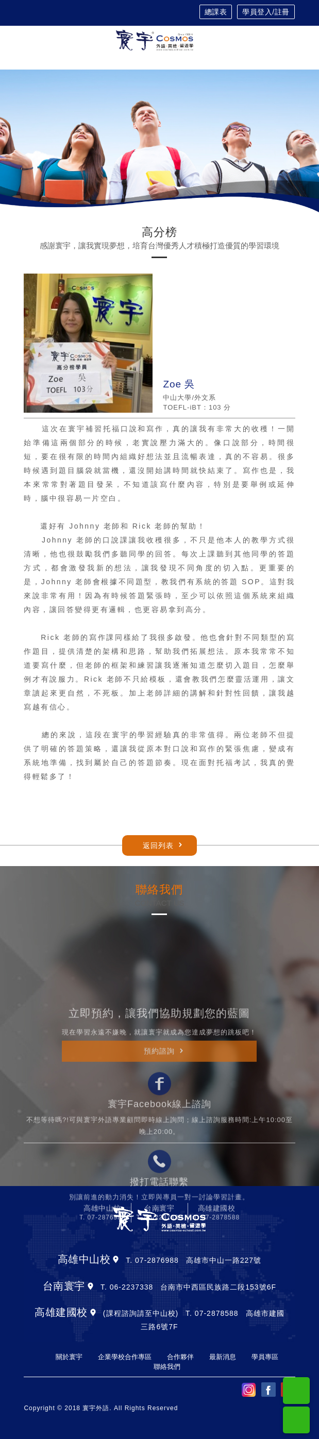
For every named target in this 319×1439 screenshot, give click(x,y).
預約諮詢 (159, 1136)
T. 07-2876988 (102, 1303)
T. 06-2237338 (160, 1303)
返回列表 (158, 845)
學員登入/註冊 (265, 12)
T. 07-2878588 (216, 1303)
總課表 (216, 12)
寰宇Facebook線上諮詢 (159, 1189)
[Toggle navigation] (290, 40)
